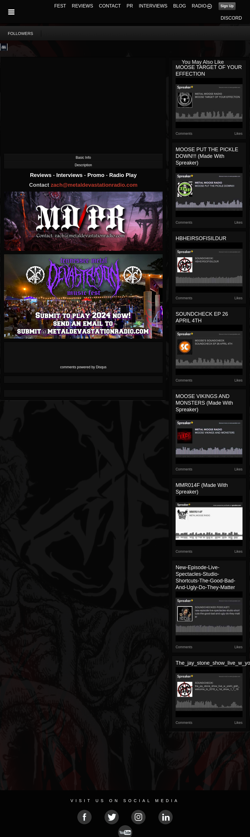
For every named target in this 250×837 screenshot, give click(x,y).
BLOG (179, 5)
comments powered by (83, 367)
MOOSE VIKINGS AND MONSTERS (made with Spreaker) (204, 402)
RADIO (199, 5)
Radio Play (123, 175)
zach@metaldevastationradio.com (94, 185)
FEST (60, 5)
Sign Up (227, 6)
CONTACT (110, 5)
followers (20, 33)
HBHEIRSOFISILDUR (201, 238)
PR (130, 5)
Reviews (41, 175)
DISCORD (231, 18)
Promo (96, 175)
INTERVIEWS (153, 5)
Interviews (70, 175)
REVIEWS (82, 5)
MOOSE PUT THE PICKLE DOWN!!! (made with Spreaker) (207, 156)
